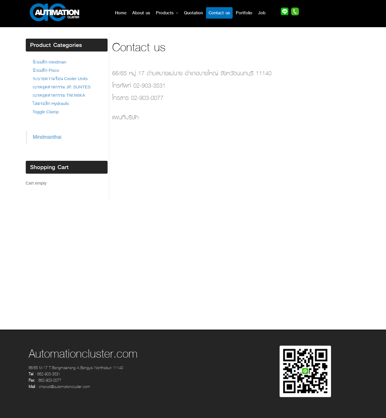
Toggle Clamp (46, 111)
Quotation (193, 12)
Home (120, 12)
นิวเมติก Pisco (46, 70)
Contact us (219, 12)
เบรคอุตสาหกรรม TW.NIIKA (59, 95)
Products (167, 12)
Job (262, 12)
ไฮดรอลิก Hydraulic (51, 103)
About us (141, 12)
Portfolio (244, 12)
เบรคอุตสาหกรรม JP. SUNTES (62, 86)
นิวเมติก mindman (49, 62)
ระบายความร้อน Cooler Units (60, 78)
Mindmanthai (47, 137)
